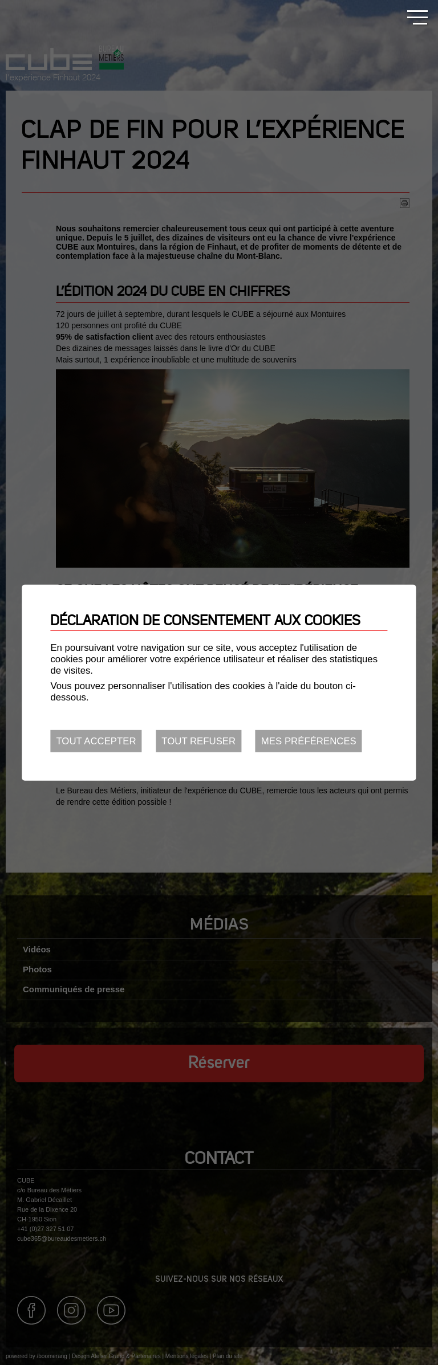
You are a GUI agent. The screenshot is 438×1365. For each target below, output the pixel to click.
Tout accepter (96, 741)
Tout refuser (198, 741)
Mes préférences (308, 741)
